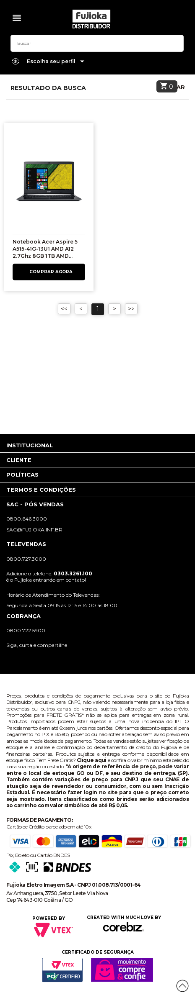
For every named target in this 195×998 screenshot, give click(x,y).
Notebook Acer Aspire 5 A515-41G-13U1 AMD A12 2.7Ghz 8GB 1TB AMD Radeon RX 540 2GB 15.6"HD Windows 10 (45, 256)
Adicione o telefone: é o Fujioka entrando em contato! (49, 576)
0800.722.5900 (25, 630)
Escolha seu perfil (56, 61)
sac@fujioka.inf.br (34, 529)
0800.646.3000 (26, 519)
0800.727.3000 (26, 559)
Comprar (49, 272)
